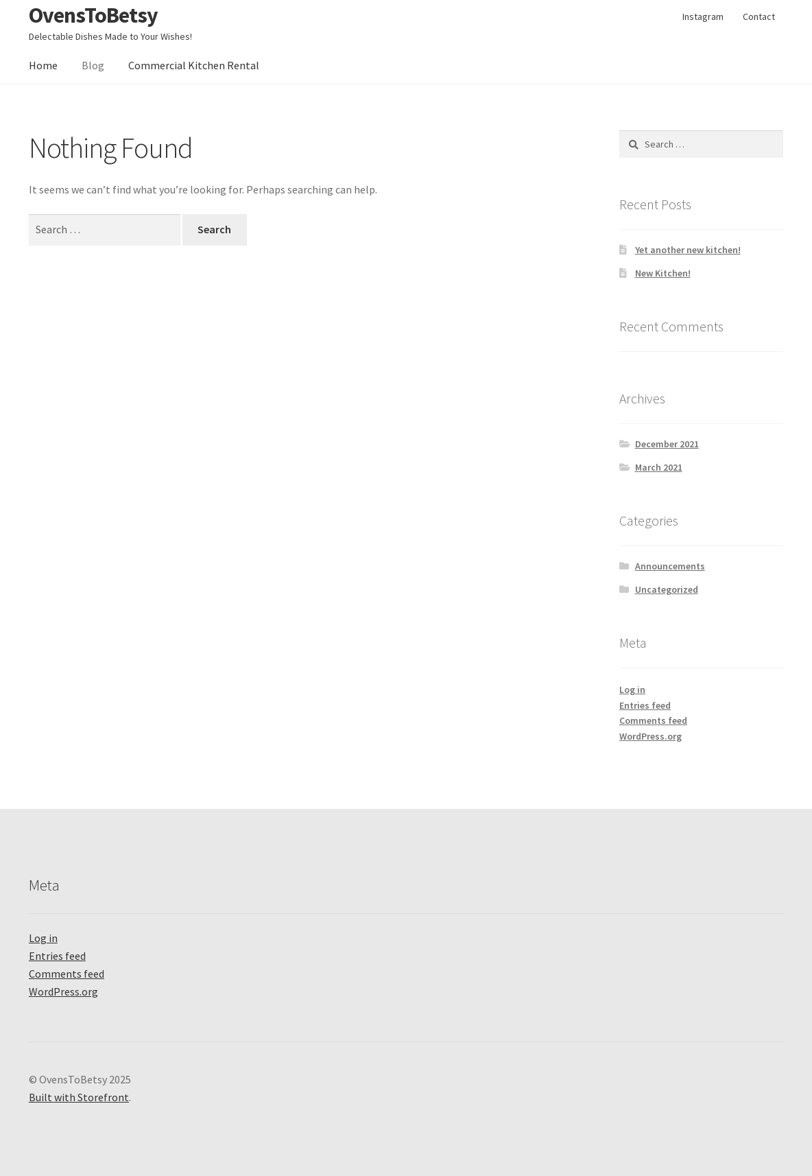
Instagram (703, 16)
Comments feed (653, 720)
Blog (93, 65)
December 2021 (667, 444)
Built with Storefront (79, 1097)
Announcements (670, 566)
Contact (759, 16)
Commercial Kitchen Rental (193, 65)
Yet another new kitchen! (688, 250)
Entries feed (645, 705)
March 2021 (658, 467)
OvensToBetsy (93, 15)
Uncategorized (666, 589)
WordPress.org (650, 736)
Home (43, 65)
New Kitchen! (663, 273)
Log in (632, 689)
